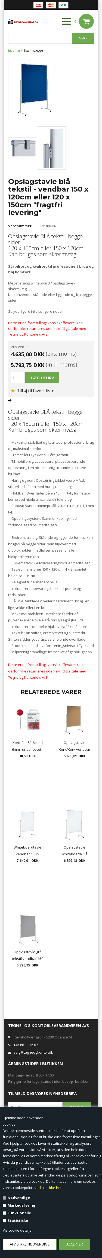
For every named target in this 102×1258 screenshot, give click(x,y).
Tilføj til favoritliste (32, 391)
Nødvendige (19, 1197)
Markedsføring (21, 1205)
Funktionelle (19, 1212)
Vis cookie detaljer (18, 1230)
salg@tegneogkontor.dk (33, 1052)
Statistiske (18, 1220)
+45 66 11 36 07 (26, 1044)
